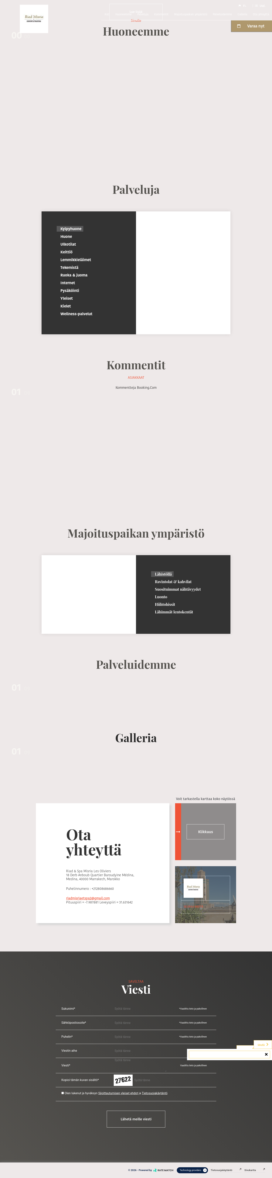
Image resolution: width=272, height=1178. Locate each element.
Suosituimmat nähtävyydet (178, 589)
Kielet (65, 306)
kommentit (161, 14)
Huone (66, 236)
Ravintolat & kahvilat (173, 581)
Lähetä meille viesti (136, 1119)
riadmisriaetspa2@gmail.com (88, 898)
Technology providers (193, 1170)
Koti (107, 14)
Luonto (161, 596)
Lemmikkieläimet (75, 259)
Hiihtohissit (165, 604)
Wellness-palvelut (76, 314)
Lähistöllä (163, 574)
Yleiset (66, 298)
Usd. (260, 5)
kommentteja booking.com (136, 387)
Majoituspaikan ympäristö (190, 14)
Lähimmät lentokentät (174, 611)
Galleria (242, 14)
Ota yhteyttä (261, 14)
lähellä (263, 1044)
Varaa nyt (250, 26)
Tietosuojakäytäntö (155, 1093)
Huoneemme (123, 14)
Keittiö (66, 252)
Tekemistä (69, 267)
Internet (67, 283)
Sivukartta (254, 1170)
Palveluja (142, 14)
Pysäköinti (69, 290)
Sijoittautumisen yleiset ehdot (118, 1093)
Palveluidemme (222, 14)
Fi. (242, 5)
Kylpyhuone (70, 228)
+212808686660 (103, 888)
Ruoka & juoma (73, 275)
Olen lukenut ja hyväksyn (81, 1093)
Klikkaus (205, 831)
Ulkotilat (68, 244)
